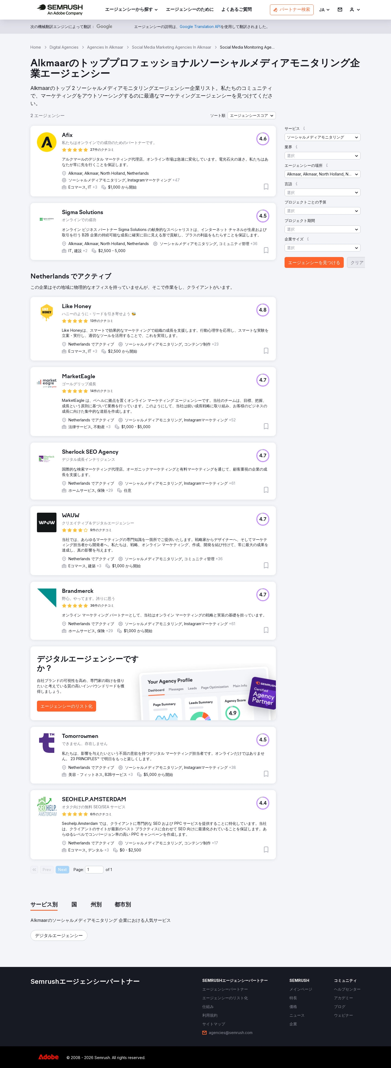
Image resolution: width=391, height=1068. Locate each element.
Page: (79, 869)
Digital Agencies (64, 47)
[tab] (44, 905)
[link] (190, 10)
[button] (324, 10)
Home (35, 47)
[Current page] (94, 869)
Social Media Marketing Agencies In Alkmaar (171, 47)
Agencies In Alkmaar (105, 47)
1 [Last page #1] (111, 869)
